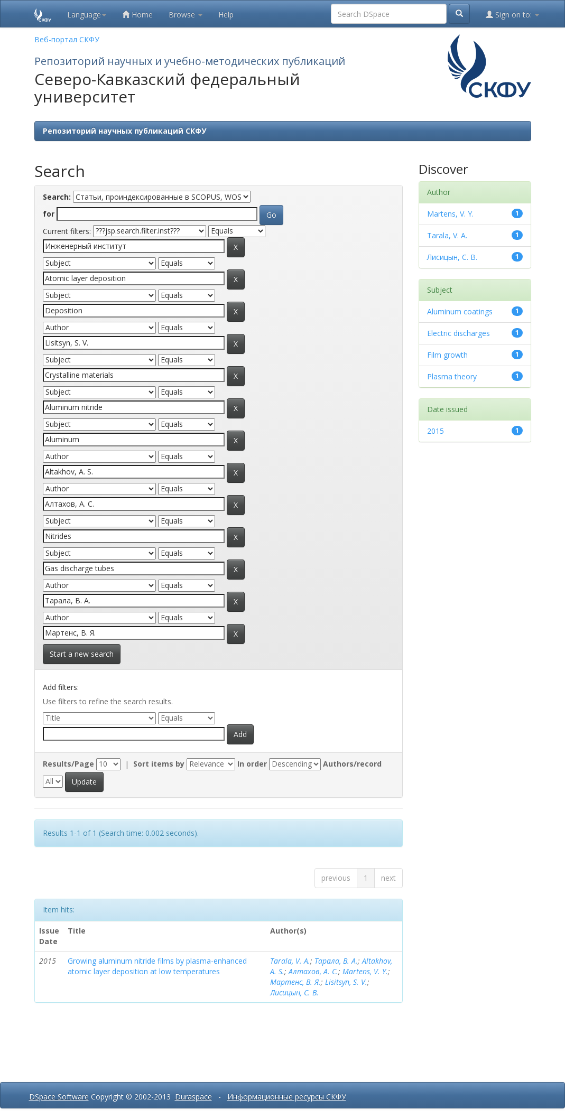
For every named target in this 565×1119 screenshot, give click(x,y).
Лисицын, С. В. (294, 992)
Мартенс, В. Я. (295, 982)
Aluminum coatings (460, 311)
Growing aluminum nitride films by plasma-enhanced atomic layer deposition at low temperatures (157, 966)
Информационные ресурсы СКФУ (286, 1097)
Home (137, 15)
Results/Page (68, 764)
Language (86, 15)
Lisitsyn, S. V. (346, 982)
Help (226, 15)
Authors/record (352, 764)
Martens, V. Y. (365, 971)
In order (252, 764)
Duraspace (193, 1097)
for (48, 214)
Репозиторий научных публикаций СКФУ (124, 131)
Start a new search (82, 654)
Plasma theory (452, 376)
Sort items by (158, 764)
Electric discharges (458, 333)
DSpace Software (59, 1097)
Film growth (447, 355)
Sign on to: (512, 15)
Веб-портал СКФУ (66, 39)
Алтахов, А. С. (313, 971)
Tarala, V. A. (290, 961)
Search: (57, 197)
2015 (435, 431)
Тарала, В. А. (336, 961)
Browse (185, 15)
